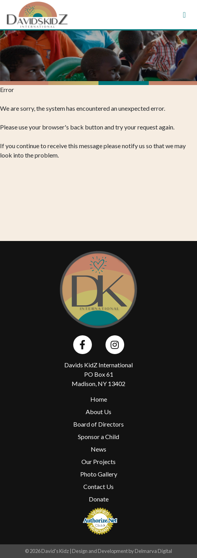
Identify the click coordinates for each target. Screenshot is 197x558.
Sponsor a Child (98, 436)
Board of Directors (98, 424)
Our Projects (98, 461)
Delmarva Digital (153, 551)
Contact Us (98, 486)
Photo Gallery (98, 474)
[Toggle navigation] (184, 15)
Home (98, 399)
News (98, 449)
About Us (98, 411)
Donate (99, 499)
